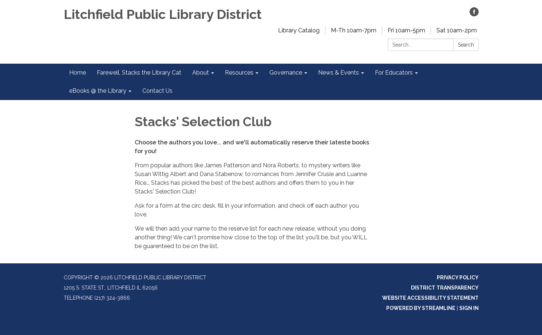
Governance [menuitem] (285, 72)
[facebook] (474, 14)
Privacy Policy (458, 277)
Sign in (469, 308)
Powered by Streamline (420, 308)
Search (466, 45)
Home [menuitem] (77, 72)
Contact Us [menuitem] (157, 90)
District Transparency (445, 288)
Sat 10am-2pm (456, 30)
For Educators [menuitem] (394, 72)
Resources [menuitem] (239, 72)
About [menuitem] (200, 72)
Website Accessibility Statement (430, 298)
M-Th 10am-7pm (353, 30)
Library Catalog (299, 30)
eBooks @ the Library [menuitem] (97, 90)
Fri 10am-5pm (406, 30)
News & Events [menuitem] (338, 72)
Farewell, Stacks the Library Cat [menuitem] (139, 72)
